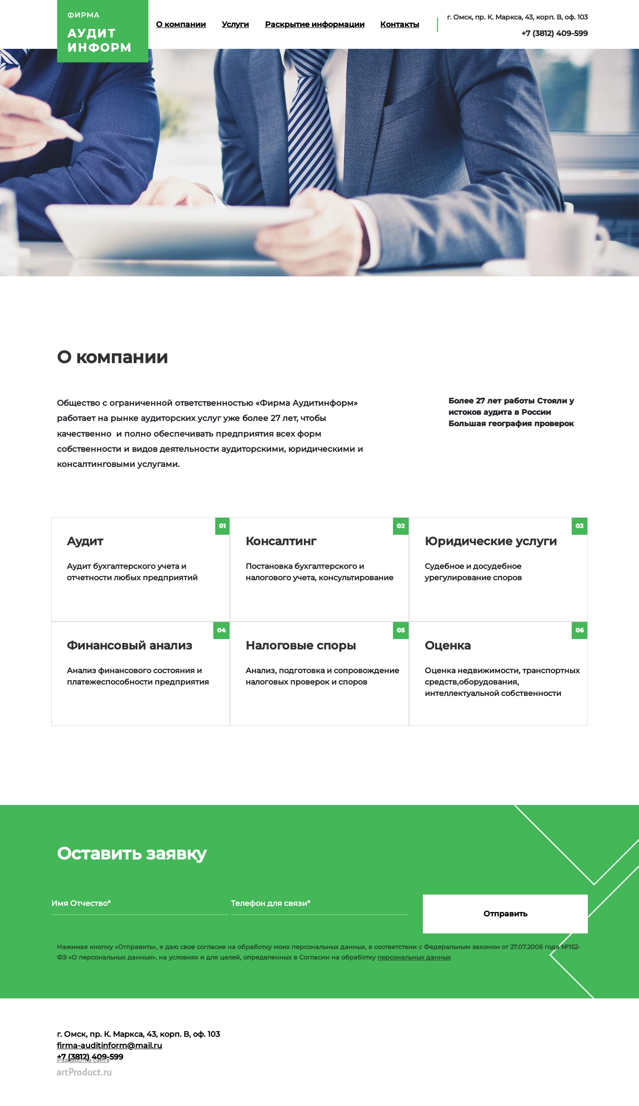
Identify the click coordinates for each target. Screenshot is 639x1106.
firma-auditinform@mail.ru (109, 1045)
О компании (181, 24)
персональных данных (414, 957)
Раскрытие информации (315, 24)
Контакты (399, 24)
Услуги (235, 24)
